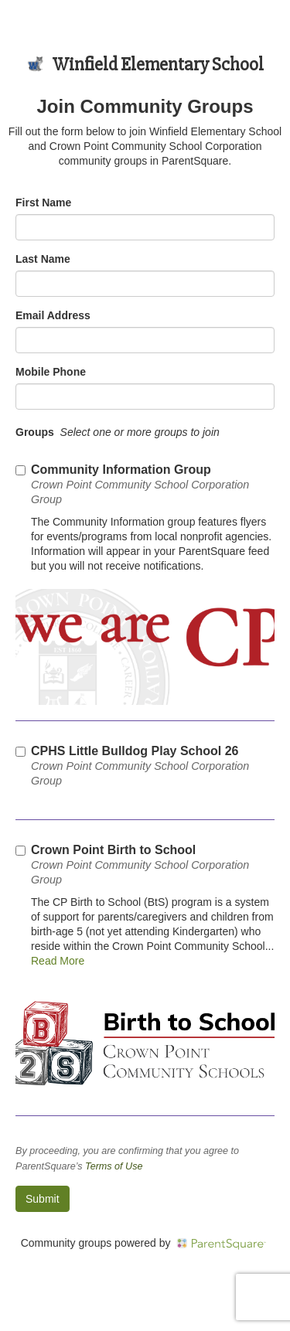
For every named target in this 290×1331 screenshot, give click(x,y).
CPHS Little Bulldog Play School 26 (140, 765)
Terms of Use (113, 1166)
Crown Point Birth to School (140, 864)
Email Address (52, 315)
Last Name (42, 259)
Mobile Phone (50, 372)
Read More (57, 961)
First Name (43, 202)
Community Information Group (140, 484)
